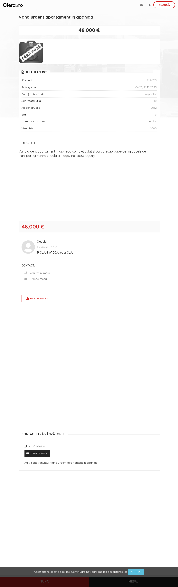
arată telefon (36, 446)
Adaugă (164, 5)
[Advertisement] (89, 191)
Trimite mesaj (39, 279)
